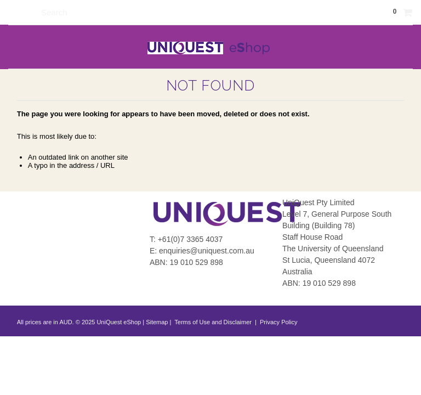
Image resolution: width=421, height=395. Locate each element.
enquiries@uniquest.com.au (206, 250)
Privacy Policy (278, 322)
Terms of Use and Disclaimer (213, 322)
